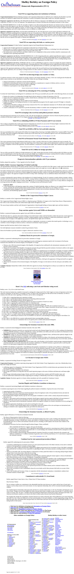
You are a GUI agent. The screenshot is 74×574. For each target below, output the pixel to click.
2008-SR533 (40, 409)
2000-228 (46, 146)
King (31, 544)
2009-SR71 (41, 473)
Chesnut (45, 551)
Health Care (58, 534)
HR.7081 (37, 71)
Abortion (57, 518)
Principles (57, 538)
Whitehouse (45, 531)
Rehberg (38, 553)
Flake (31, 522)
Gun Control (58, 533)
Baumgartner (46, 544)
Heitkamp (46, 518)
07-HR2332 (44, 232)
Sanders (45, 540)
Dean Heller (10, 527)
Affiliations (57, 550)
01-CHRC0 (41, 207)
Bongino (31, 542)
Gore (37, 552)
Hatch (44, 538)
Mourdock (32, 538)
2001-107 (47, 126)
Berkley (50, 525)
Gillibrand (45, 526)
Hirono (31, 534)
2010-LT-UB (49, 503)
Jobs (56, 537)
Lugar (31, 537)
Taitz (31, 525)
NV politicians (10, 532)
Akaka (10, 538)
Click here (13, 507)
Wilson (44, 524)
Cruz (44, 534)
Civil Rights (57, 520)
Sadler (49, 534)
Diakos (50, 522)
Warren (37, 540)
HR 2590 (30, 118)
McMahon (32, 526)
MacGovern (45, 541)
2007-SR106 (45, 354)
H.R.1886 (35, 39)
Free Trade (57, 530)
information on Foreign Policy (41, 506)
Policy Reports (58, 551)
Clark (49, 527)
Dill (35, 544)
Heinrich (45, 523)
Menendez (45, 520)
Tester (31, 553)
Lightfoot (38, 524)
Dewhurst (45, 537)
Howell (50, 538)
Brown (31, 540)
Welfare (57, 544)
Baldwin (45, 546)
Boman (31, 548)
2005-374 (45, 88)
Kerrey (45, 519)
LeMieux (32, 533)
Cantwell (46, 542)
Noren (44, 527)
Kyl (9, 535)
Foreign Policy (39, 510)
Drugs (56, 523)
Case (37, 534)
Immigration (57, 536)
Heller (44, 525)
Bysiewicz (32, 529)
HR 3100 (36, 88)
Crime (56, 522)
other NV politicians (34, 513)
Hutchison (11, 544)
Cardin (31, 541)
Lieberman (11, 537)
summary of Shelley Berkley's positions (31, 511)
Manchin (45, 547)
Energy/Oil (57, 526)
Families (57, 528)
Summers (32, 545)
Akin (39, 551)
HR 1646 (39, 126)
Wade (37, 531)
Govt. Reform (58, 531)
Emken (31, 524)
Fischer (51, 519)
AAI (24, 286)
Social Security (58, 540)
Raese (44, 548)
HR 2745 (37, 109)
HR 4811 (39, 135)
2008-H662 (46, 71)
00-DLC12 (40, 192)
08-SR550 (43, 268)
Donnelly (32, 539)
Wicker (31, 552)
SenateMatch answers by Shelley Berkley (30, 509)
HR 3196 (38, 156)
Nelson (10, 541)
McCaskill (32, 551)
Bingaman (11, 542)
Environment (58, 527)
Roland (44, 535)
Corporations (58, 521)
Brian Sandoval (10, 525)
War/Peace (57, 543)
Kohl (10, 546)
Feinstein (32, 523)
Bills (39, 549)
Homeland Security (59, 535)
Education (57, 525)
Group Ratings (58, 552)
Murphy (31, 527)
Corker (44, 533)
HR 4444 (37, 146)
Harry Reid (9, 529)
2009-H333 (44, 39)
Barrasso (46, 549)
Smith (50, 530)
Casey (44, 530)
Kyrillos (44, 522)
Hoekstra (32, 547)
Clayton (51, 533)
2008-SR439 (40, 380)
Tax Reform (57, 541)
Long (52, 526)
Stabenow (32, 546)
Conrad (10, 540)
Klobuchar (32, 549)
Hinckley (45, 532)
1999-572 (47, 156)
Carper (31, 531)
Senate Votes (58, 548)
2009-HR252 (39, 436)
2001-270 (39, 118)
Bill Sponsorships (59, 549)
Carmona (37, 522)
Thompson (45, 545)
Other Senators (58, 546)
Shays (31, 530)
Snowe (10, 539)
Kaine (44, 539)
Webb (10, 545)
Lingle (31, 535)
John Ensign (10, 530)
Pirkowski (37, 535)
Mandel (51, 529)
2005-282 (45, 109)
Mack (37, 532)
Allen (50, 539)
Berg (52, 518)
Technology (57, 542)
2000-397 (48, 135)
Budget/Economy (59, 519)
